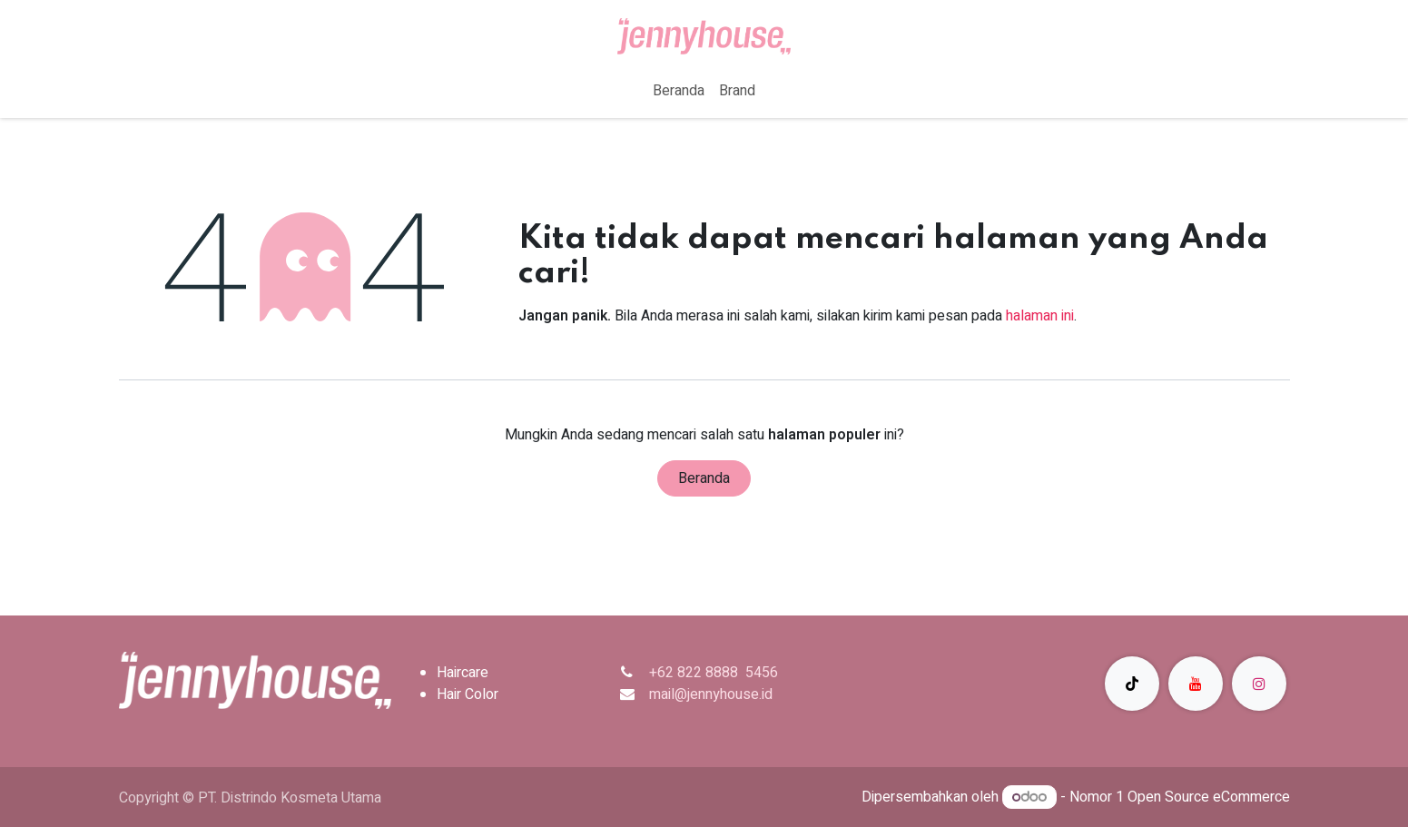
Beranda (704, 478)
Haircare (462, 673)
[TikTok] (1132, 683)
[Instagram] (1259, 683)
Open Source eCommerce (1208, 797)
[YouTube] (1195, 683)
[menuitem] (678, 91)
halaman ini (1040, 316)
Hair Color (467, 694)
